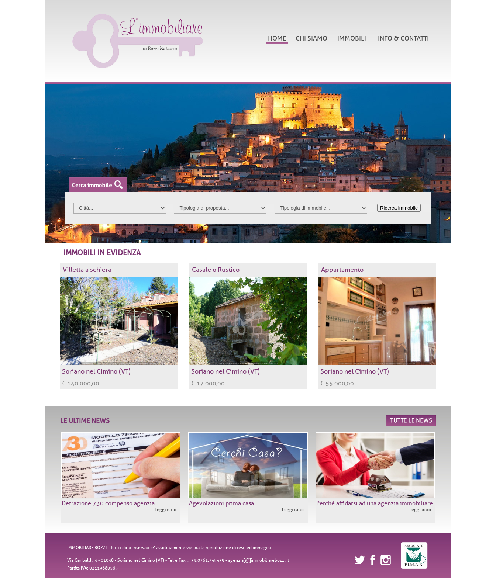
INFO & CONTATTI (403, 38)
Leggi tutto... (167, 509)
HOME (277, 38)
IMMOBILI (351, 38)
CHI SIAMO (311, 38)
